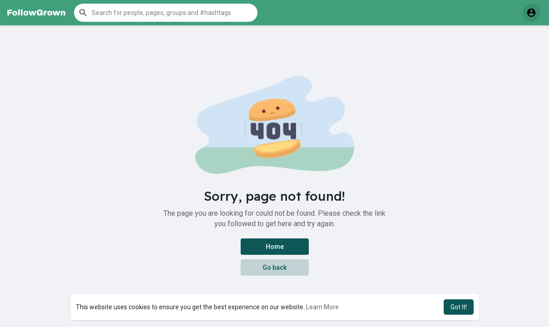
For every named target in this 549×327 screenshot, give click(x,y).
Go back (274, 267)
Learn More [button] (322, 307)
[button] (165, 13)
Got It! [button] (458, 307)
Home (275, 246)
